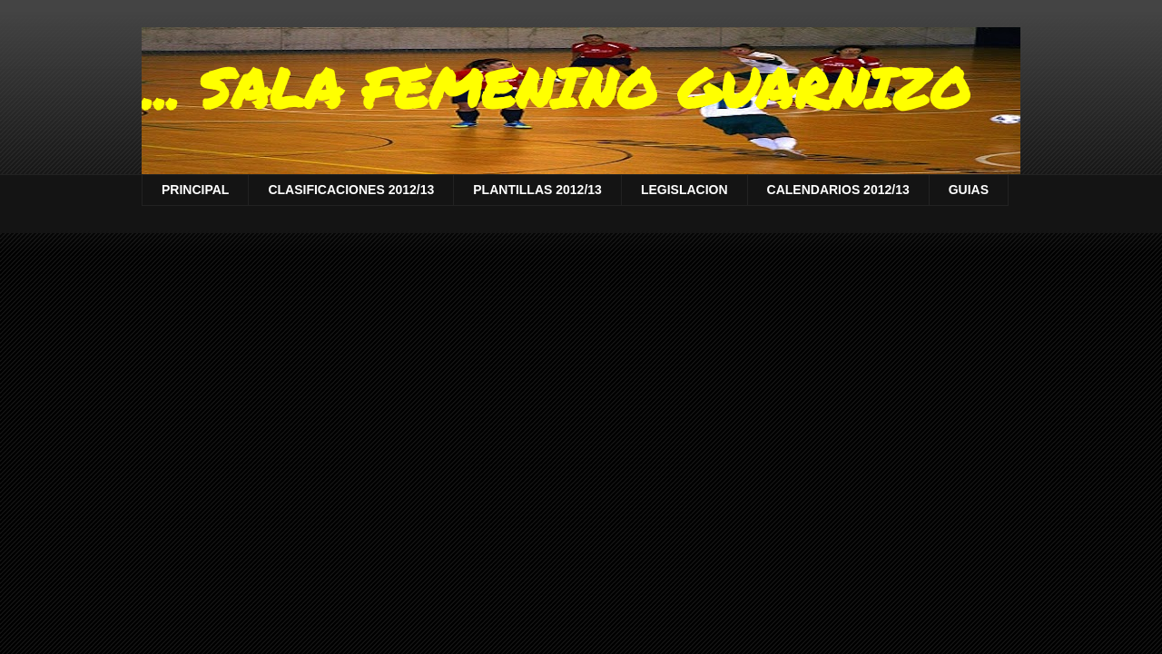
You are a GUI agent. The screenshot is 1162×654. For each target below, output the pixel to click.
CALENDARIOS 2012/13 (838, 189)
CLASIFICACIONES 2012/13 (351, 189)
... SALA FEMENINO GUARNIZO (556, 87)
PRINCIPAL (195, 189)
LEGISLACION (684, 189)
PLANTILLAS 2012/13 (537, 189)
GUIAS (969, 189)
